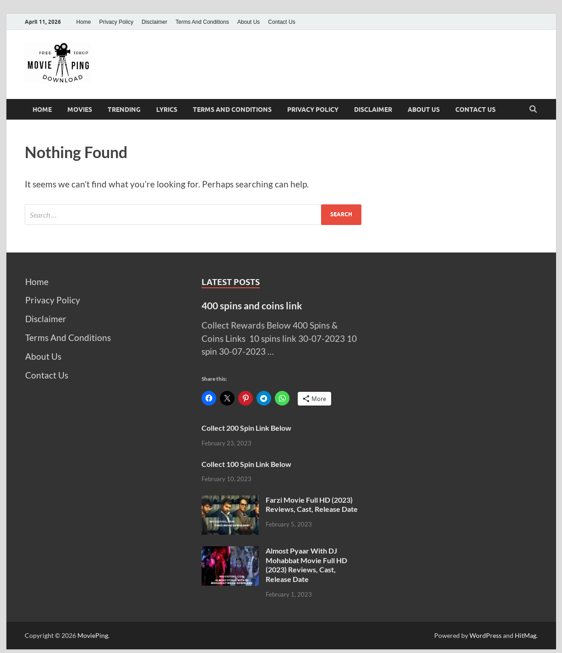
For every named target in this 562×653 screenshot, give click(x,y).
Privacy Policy (116, 22)
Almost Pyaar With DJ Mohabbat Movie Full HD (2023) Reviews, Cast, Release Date (306, 564)
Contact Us (281, 22)
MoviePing (92, 635)
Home (83, 22)
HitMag (525, 635)
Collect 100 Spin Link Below (246, 464)
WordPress (485, 635)
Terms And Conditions (202, 22)
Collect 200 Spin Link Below (246, 427)
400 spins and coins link (252, 305)
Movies (79, 109)
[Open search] (533, 109)
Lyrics (166, 109)
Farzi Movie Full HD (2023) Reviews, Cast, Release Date (312, 504)
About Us (248, 22)
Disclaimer (154, 22)
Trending (124, 109)
